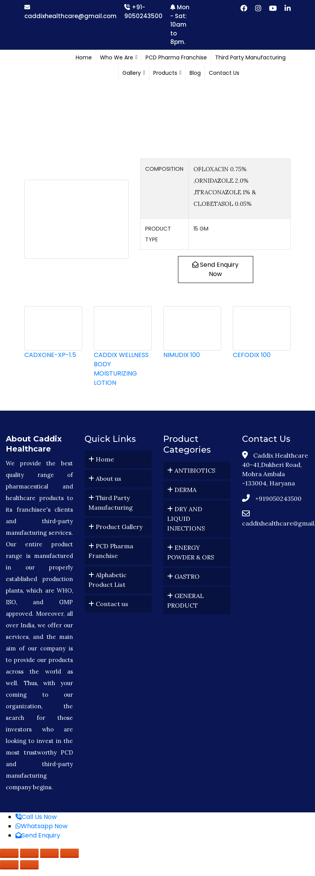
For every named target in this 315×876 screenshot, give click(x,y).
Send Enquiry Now (215, 269)
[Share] (49, 853)
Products (167, 73)
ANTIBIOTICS (191, 470)
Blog (195, 73)
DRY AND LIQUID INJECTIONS (186, 518)
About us (104, 478)
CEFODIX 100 (252, 354)
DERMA (181, 490)
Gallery (133, 73)
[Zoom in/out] (9, 853)
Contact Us (224, 73)
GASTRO (183, 576)
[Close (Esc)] (69, 853)
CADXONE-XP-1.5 (50, 354)
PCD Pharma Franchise (176, 57)
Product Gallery (115, 527)
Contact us (108, 604)
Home (84, 57)
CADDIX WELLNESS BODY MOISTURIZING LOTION (121, 368)
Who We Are (118, 57)
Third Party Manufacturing (250, 57)
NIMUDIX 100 (181, 354)
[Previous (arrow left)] (9, 864)
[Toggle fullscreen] (29, 853)
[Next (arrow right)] (29, 864)
